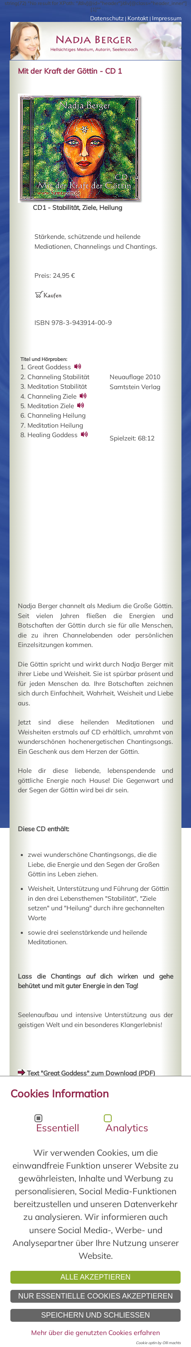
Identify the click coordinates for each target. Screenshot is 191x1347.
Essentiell (57, 1127)
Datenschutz (107, 18)
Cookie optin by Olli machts (158, 1342)
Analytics (126, 1127)
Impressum (166, 18)
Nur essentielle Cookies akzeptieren (95, 1296)
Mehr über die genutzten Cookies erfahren (95, 1332)
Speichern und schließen (95, 1315)
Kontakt (137, 18)
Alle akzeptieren (95, 1277)
